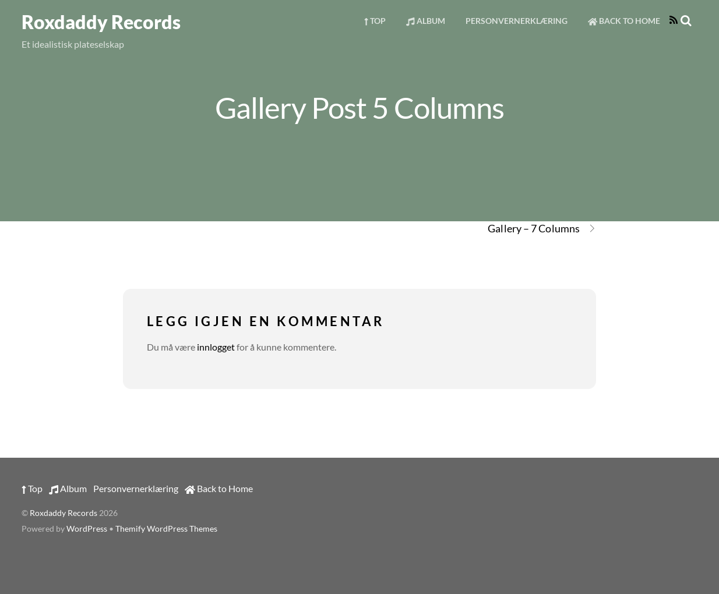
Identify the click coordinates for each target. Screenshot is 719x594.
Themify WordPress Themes (166, 528)
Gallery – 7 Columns (542, 228)
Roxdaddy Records (63, 513)
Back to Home (624, 21)
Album (425, 21)
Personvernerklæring (517, 21)
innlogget (216, 346)
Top (375, 21)
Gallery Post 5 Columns (359, 107)
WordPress (86, 528)
